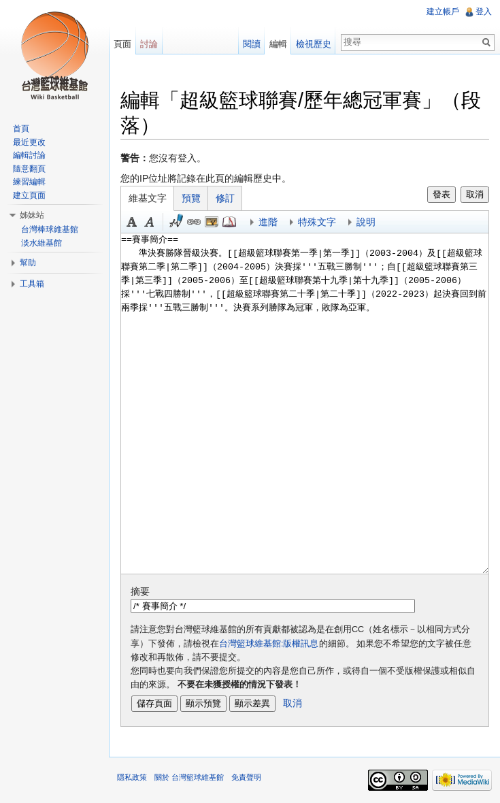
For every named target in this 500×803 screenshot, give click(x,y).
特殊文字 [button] (317, 221)
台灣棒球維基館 (49, 229)
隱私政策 (132, 777)
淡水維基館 (41, 243)
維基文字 (148, 198)
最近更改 (29, 142)
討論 (149, 44)
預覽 (191, 198)
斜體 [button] (150, 222)
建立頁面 (29, 195)
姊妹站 (32, 215)
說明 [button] (366, 221)
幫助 (28, 262)
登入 (484, 11)
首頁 (21, 128)
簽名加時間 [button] (176, 222)
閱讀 (252, 44)
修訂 (225, 198)
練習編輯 (29, 181)
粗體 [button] (132, 222)
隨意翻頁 (29, 169)
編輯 (278, 44)
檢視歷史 (313, 44)
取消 (475, 194)
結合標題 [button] (211, 222)
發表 (441, 194)
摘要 (140, 591)
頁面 (122, 44)
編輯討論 (29, 155)
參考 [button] (229, 222)
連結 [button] (194, 222)
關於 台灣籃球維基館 (189, 777)
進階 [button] (268, 221)
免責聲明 (246, 777)
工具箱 (32, 284)
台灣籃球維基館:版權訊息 (269, 644)
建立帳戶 (443, 11)
